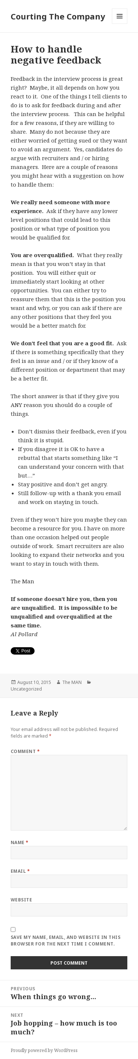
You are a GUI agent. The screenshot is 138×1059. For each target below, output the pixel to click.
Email (20, 871)
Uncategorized (26, 689)
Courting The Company (58, 16)
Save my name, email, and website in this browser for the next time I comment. (65, 940)
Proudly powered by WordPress (44, 1050)
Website (21, 900)
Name (20, 842)
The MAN (72, 682)
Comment (25, 751)
